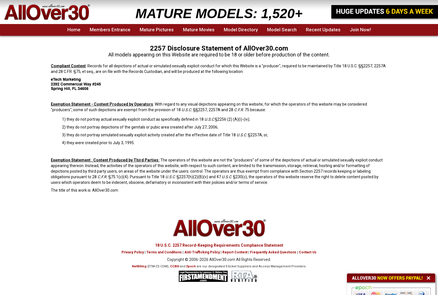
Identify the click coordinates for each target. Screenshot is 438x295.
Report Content (234, 252)
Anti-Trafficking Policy (202, 252)
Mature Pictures (157, 29)
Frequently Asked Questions (273, 252)
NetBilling (139, 266)
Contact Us (307, 252)
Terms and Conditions (164, 252)
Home (73, 29)
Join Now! (360, 29)
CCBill (174, 266)
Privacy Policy (133, 252)
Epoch (191, 266)
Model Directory (241, 29)
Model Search (282, 29)
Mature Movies (199, 29)
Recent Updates (323, 29)
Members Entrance (110, 29)
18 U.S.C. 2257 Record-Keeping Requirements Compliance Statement (219, 245)
